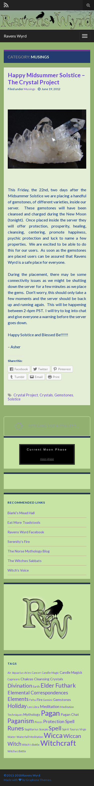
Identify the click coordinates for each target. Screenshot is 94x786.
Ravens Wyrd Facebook (26, 532)
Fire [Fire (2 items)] (39, 699)
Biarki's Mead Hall (21, 513)
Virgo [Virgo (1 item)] (82, 729)
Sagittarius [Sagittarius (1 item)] (31, 729)
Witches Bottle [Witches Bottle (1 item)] (17, 751)
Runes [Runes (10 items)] (16, 728)
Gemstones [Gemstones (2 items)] (62, 699)
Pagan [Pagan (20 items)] (50, 712)
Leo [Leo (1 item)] (29, 706)
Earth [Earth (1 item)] (36, 686)
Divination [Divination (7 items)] (20, 685)
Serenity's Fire (19, 541)
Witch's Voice (18, 570)
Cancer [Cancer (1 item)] (36, 672)
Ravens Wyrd (15, 35)
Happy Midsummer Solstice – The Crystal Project (46, 78)
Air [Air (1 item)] (9, 672)
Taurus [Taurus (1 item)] (74, 729)
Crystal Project (26, 395)
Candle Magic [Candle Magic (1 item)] (50, 672)
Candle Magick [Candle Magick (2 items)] (71, 672)
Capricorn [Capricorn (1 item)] (14, 679)
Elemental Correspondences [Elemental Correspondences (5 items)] (38, 692)
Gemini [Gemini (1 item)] (47, 699)
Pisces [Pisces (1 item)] (38, 722)
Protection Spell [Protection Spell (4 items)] (58, 721)
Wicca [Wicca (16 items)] (53, 735)
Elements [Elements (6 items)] (18, 699)
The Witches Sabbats (25, 560)
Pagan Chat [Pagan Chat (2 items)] (70, 714)
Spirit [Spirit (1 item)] (65, 729)
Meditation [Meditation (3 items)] (49, 706)
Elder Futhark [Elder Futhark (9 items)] (58, 685)
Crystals (46, 395)
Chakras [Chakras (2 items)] (27, 679)
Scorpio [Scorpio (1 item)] (43, 729)
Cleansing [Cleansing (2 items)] (41, 679)
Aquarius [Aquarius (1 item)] (18, 672)
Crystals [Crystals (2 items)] (56, 679)
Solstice (14, 399)
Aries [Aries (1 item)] (27, 672)
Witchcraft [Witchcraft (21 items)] (58, 742)
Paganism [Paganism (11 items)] (21, 720)
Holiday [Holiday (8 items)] (17, 705)
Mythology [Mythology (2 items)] (31, 714)
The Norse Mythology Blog (29, 551)
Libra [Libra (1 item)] (36, 706)
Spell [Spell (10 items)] (55, 728)
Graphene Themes (38, 780)
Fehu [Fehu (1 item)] (32, 699)
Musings (29, 89)
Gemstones (63, 395)
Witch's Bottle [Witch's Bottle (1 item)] (31, 744)
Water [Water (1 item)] (12, 736)
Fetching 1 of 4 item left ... (46, 426)
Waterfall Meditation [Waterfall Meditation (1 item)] (30, 736)
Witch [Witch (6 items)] (14, 744)
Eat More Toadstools (24, 522)
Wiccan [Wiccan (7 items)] (72, 736)
